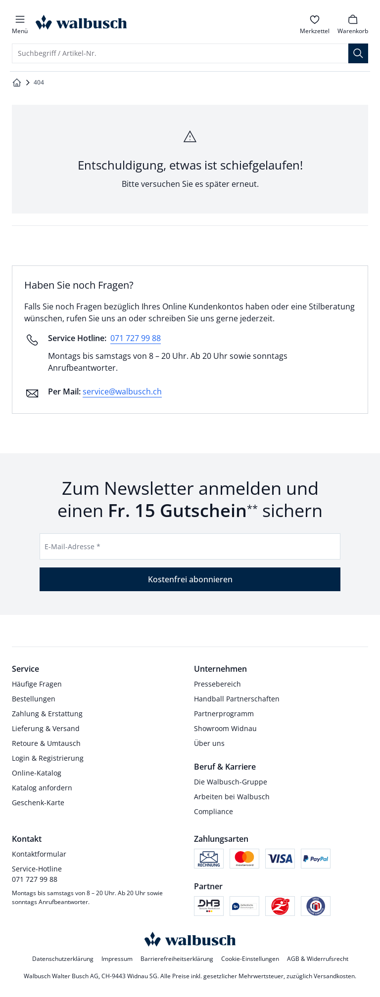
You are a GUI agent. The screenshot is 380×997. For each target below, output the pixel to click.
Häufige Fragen (37, 684)
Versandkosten (334, 976)
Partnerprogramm (224, 713)
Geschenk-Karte (38, 802)
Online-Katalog (36, 773)
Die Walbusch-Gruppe (230, 781)
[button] (20, 24)
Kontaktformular (39, 854)
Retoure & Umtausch (46, 743)
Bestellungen (33, 698)
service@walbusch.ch (122, 391)
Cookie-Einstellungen (250, 958)
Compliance (213, 811)
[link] (315, 24)
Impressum (117, 958)
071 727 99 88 (135, 338)
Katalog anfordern (42, 787)
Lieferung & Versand (46, 728)
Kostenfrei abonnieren (190, 579)
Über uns (209, 743)
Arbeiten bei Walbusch (232, 796)
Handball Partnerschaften (237, 698)
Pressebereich (217, 684)
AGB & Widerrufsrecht (317, 958)
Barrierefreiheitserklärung (177, 958)
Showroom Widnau (225, 728)
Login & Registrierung (48, 758)
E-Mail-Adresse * (72, 546)
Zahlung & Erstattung (47, 713)
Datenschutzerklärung (63, 958)
